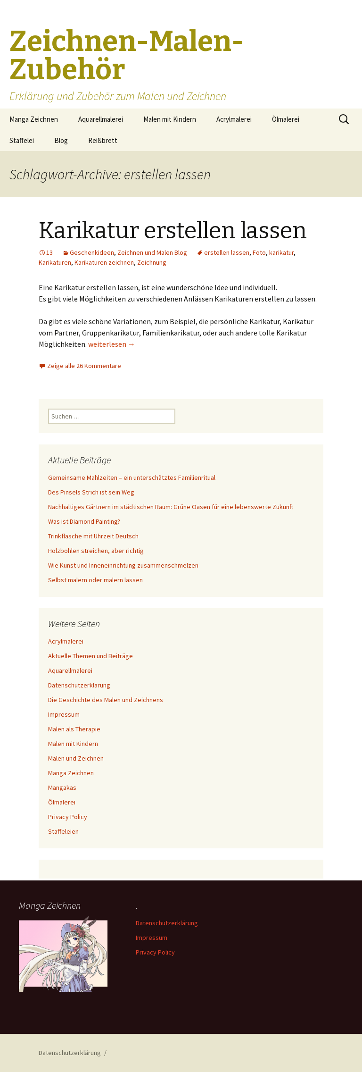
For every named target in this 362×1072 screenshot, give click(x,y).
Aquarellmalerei (100, 119)
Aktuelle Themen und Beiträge (90, 656)
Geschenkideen (92, 252)
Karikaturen (55, 262)
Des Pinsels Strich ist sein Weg (91, 492)
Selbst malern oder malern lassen (95, 580)
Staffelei (21, 140)
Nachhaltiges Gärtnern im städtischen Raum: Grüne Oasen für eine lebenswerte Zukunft (170, 506)
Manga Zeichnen (33, 119)
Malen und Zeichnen (76, 758)
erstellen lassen (226, 252)
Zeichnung (151, 262)
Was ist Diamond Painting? (84, 521)
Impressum (64, 714)
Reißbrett (102, 140)
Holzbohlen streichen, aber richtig (96, 550)
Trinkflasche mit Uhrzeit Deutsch (93, 536)
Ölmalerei (285, 119)
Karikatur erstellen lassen (173, 230)
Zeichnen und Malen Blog (152, 252)
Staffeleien (63, 831)
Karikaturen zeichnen (104, 262)
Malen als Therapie (74, 729)
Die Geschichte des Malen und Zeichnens (105, 699)
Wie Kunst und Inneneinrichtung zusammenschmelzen (123, 565)
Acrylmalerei (234, 119)
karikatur (281, 252)
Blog (61, 140)
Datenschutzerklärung (79, 685)
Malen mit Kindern (169, 119)
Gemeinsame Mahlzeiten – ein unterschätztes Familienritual (131, 477)
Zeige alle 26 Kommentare (84, 365)
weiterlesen (111, 344)
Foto (259, 252)
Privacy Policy (67, 816)
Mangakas (62, 787)
